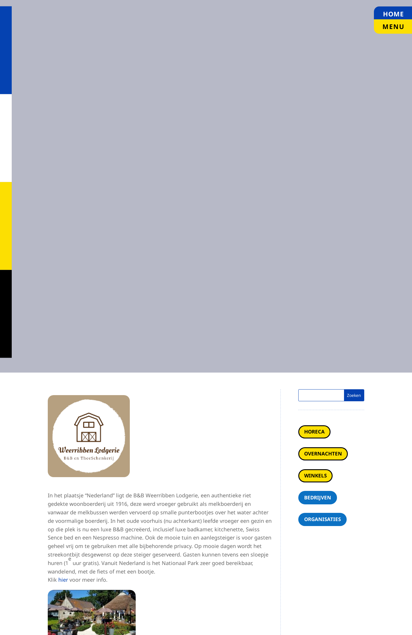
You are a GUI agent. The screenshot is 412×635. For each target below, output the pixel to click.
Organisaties (322, 519)
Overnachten (323, 453)
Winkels (315, 475)
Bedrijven (317, 497)
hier (63, 579)
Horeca (314, 431)
